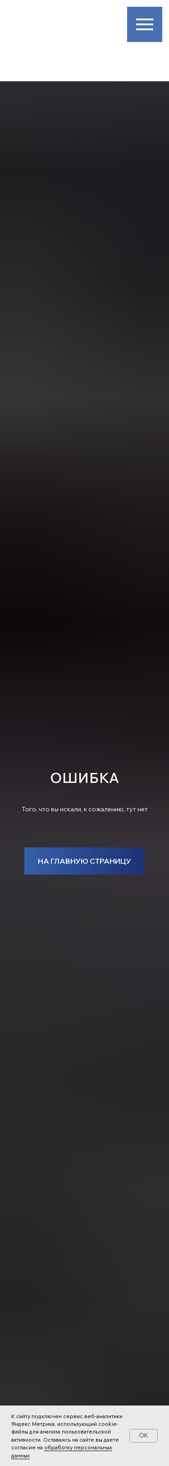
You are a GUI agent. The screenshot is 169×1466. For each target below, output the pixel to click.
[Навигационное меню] (144, 24)
